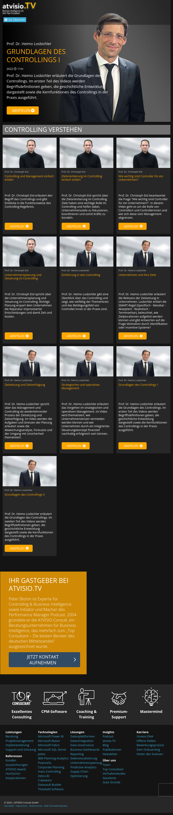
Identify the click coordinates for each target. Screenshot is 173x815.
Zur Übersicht (21, 21)
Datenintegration (81, 744)
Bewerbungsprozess (150, 748)
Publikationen (112, 753)
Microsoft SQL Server (52, 753)
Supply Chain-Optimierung (79, 777)
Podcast (108, 740)
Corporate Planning (51, 770)
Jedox (41, 757)
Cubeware (45, 784)
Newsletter (110, 757)
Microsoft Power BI (51, 740)
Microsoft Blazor (49, 744)
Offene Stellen (146, 744)
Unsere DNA (144, 740)
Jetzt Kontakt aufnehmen (43, 663)
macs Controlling (49, 775)
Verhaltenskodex (114, 777)
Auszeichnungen (17, 768)
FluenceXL (45, 766)
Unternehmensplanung (86, 766)
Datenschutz (35, 809)
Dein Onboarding (148, 753)
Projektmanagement (19, 744)
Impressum (22, 809)
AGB (46, 809)
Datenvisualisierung (83, 762)
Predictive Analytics (83, 770)
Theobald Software (50, 792)
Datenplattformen (82, 740)
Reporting (77, 757)
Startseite (9, 809)
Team (106, 768)
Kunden (11, 764)
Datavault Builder (49, 788)
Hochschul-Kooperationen (16, 779)
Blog (106, 748)
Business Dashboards (85, 753)
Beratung (12, 740)
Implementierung (17, 748)
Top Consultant (113, 772)
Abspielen (23, 110)
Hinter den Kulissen (149, 757)
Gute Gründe (111, 786)
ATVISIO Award (16, 772)
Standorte (109, 781)
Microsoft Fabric (49, 748)
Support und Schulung (21, 753)
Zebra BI (43, 779)
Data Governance (82, 748)
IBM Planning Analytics (53, 762)
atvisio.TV (109, 744)
